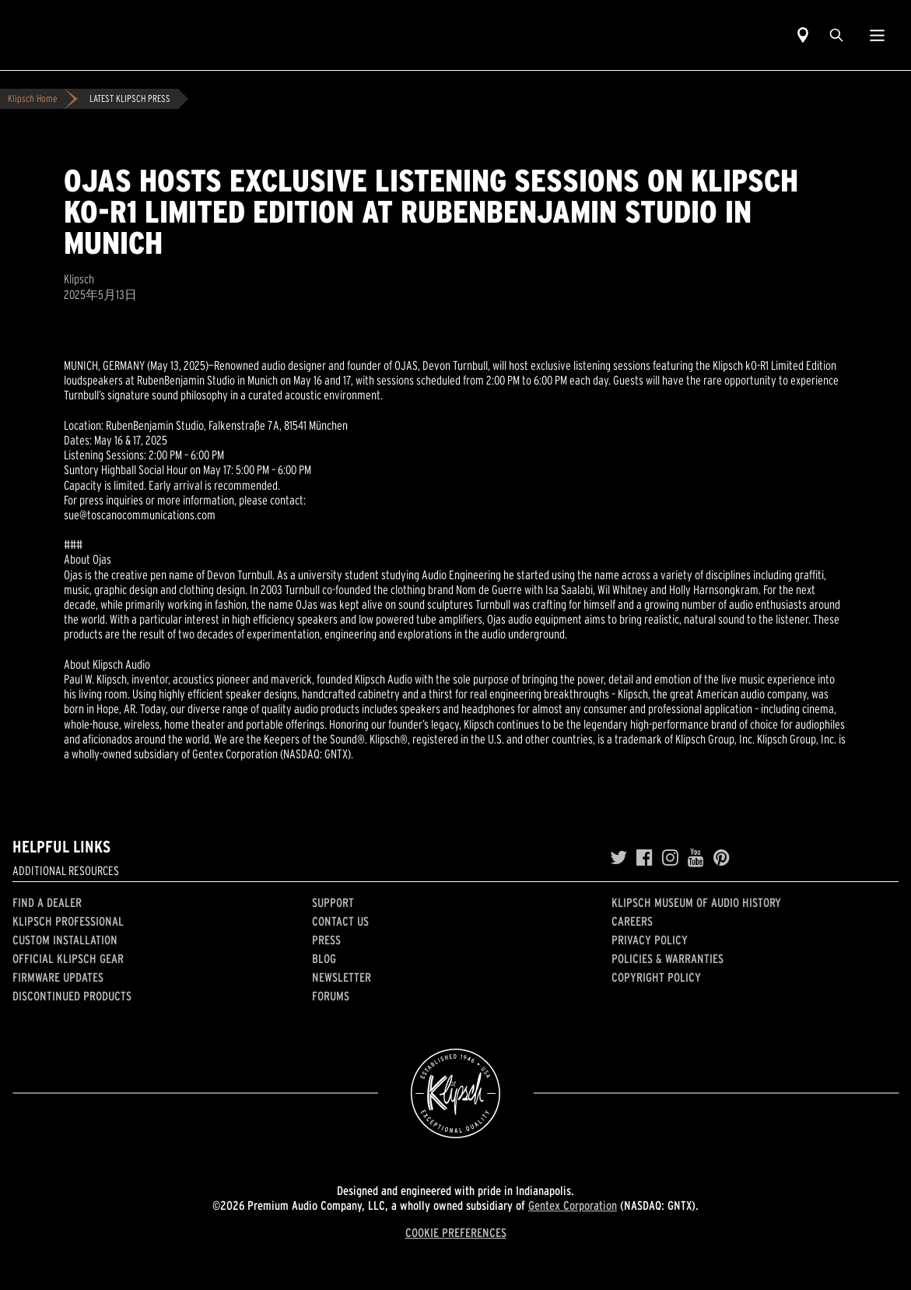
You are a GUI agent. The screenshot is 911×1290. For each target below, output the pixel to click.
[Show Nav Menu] (877, 35)
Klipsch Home (32, 98)
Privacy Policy (649, 940)
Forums (330, 996)
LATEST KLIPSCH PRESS (129, 98)
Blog (324, 958)
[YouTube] (696, 858)
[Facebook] (644, 858)
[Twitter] (618, 858)
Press (326, 940)
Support (333, 902)
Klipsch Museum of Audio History (696, 902)
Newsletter (341, 977)
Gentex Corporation (572, 1205)
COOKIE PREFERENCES (455, 1232)
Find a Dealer (47, 902)
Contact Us (340, 921)
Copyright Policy (656, 977)
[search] (836, 35)
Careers (632, 921)
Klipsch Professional (68, 921)
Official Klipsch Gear (68, 958)
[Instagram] (670, 858)
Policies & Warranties (667, 958)
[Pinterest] (721, 858)
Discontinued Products (71, 996)
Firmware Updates (57, 977)
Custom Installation (64, 940)
